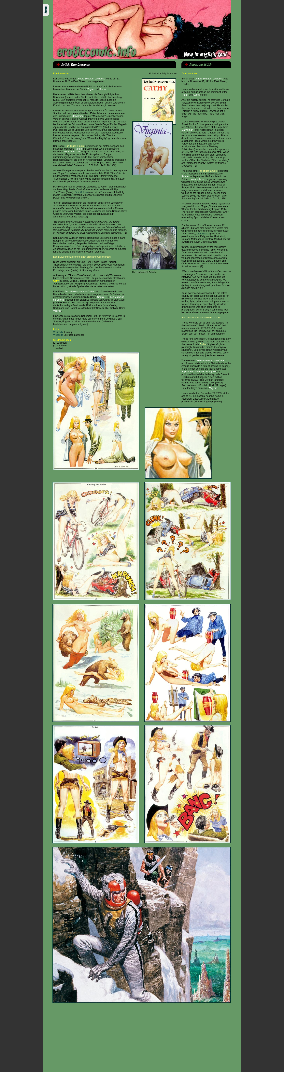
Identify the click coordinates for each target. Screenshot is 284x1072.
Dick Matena (81, 192)
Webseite (58, 335)
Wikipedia (58, 332)
